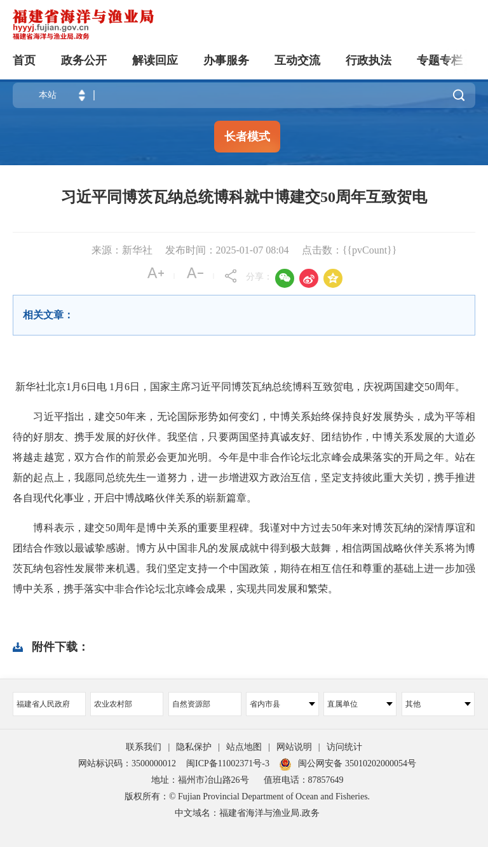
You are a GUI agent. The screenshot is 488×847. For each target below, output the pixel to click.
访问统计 (344, 747)
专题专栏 (440, 60)
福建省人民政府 (43, 704)
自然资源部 (191, 704)
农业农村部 (113, 704)
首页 (24, 60)
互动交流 (297, 60)
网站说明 (294, 747)
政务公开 (84, 60)
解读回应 (155, 60)
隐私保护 (194, 747)
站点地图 (244, 747)
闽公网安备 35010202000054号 (357, 763)
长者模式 (247, 136)
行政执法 (368, 60)
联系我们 (143, 747)
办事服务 (226, 60)
